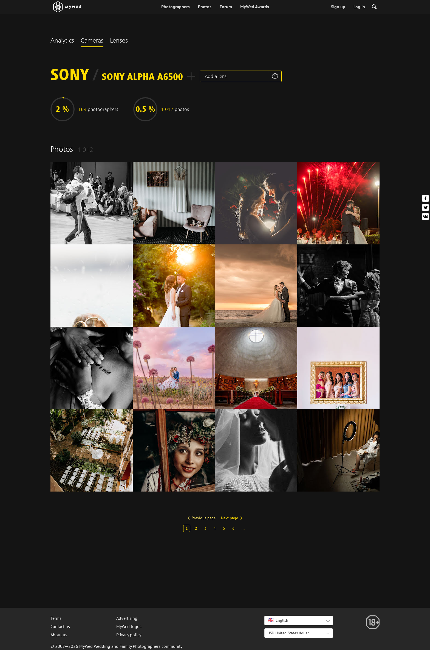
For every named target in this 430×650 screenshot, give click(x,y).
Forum (226, 6)
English (278, 620)
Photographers (175, 6)
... (243, 528)
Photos (204, 6)
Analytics (62, 41)
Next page (229, 517)
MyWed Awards (254, 6)
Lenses (119, 41)
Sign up (338, 6)
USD (288, 633)
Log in (359, 6)
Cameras (92, 41)
